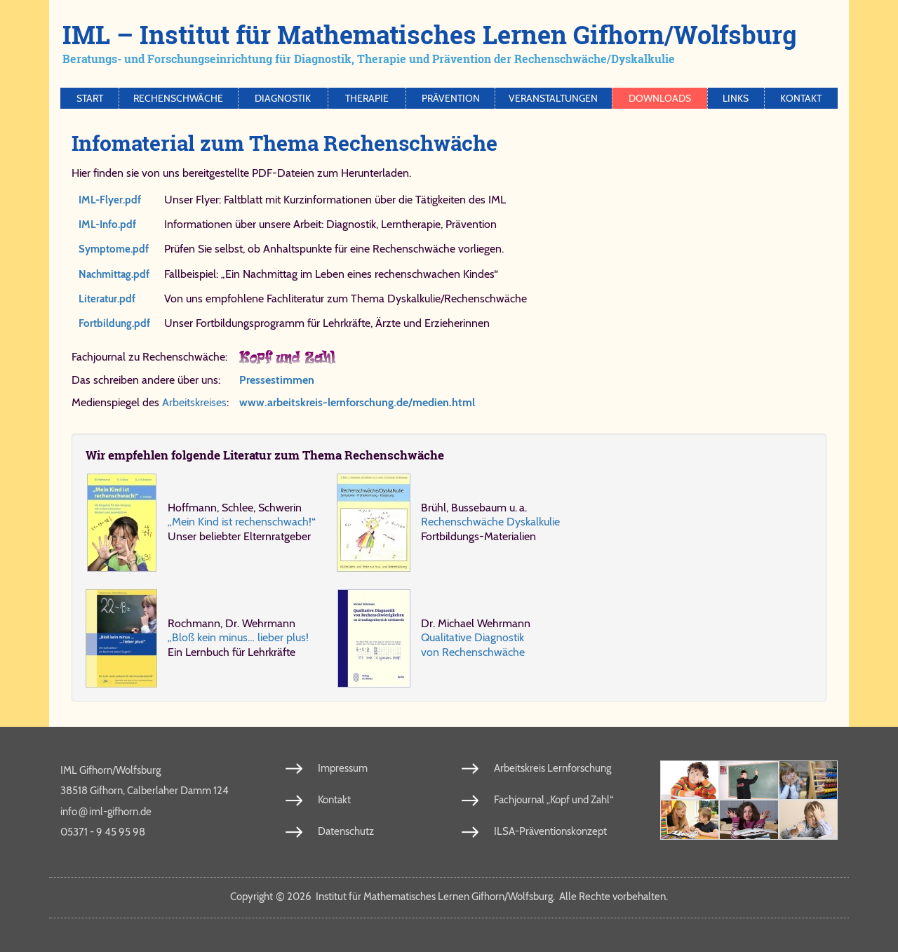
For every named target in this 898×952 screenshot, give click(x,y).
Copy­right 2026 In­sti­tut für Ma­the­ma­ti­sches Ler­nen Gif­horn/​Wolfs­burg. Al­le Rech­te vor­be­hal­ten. (449, 896)
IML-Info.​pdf (107, 224)
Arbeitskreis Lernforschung (552, 768)
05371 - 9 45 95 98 (102, 832)
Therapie (367, 98)
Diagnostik (283, 98)
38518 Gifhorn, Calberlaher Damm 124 (144, 790)
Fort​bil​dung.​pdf (114, 323)
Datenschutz (346, 831)
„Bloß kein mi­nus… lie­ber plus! (238, 637)
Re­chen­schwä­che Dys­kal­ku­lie (490, 521)
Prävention (451, 98)
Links (736, 98)
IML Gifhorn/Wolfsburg (110, 770)
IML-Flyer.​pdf (110, 200)
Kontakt (801, 98)
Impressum (343, 768)
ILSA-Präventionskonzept (550, 831)
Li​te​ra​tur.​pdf (107, 299)
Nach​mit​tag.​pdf (114, 274)
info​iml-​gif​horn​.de (106, 811)
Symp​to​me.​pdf (114, 249)
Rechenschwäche (178, 98)
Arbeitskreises (194, 402)
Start (89, 98)
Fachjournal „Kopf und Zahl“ (553, 799)
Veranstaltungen (553, 98)
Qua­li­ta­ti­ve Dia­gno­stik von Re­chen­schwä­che (473, 644)
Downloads (660, 98)
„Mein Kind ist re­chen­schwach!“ (242, 521)
